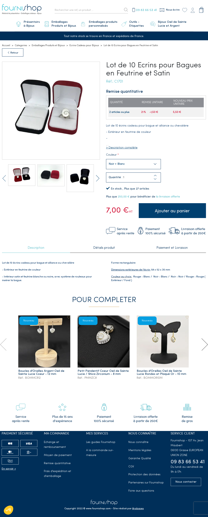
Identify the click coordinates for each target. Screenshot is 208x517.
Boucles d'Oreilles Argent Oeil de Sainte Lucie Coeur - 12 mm (41, 371)
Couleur (111, 153)
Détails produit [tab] (104, 246)
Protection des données (144, 472)
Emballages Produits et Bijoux (48, 43)
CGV (131, 464)
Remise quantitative (57, 461)
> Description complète (122, 146)
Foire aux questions (141, 488)
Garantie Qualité (139, 456)
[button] (155, 177)
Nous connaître (138, 440)
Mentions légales (139, 448)
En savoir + (9, 466)
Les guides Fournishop (100, 440)
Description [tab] (36, 246)
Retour (12, 51)
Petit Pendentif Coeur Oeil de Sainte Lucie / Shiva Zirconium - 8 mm (103, 371)
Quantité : (115, 176)
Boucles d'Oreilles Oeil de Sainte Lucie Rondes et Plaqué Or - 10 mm (161, 371)
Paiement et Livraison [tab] (172, 246)
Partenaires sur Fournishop (146, 480)
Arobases (138, 506)
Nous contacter (185, 479)
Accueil (6, 43)
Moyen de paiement (58, 453)
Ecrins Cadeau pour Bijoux (84, 43)
